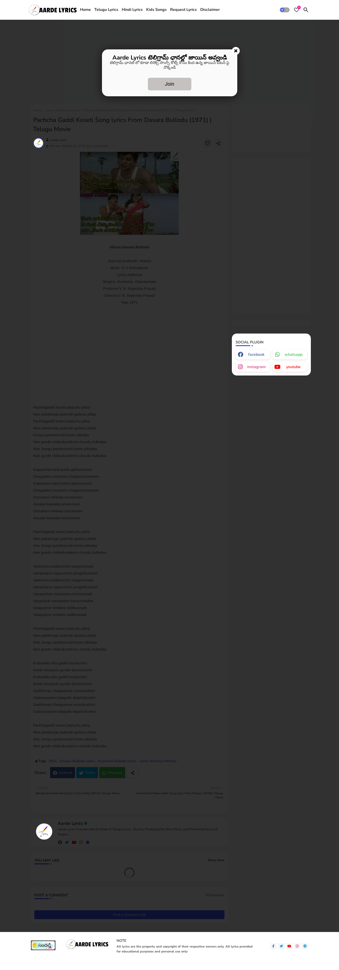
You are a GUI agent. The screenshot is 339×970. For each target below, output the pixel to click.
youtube (293, 367)
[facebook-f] (273, 946)
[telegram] (305, 946)
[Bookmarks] (296, 10)
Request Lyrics (183, 9)
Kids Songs (156, 9)
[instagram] (297, 946)
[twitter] (281, 946)
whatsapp (293, 354)
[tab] (85, 10)
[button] (285, 9)
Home (85, 9)
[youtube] (289, 946)
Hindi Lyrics (132, 9)
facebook (256, 354)
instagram (256, 367)
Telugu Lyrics (106, 9)
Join (169, 84)
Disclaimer (210, 9)
